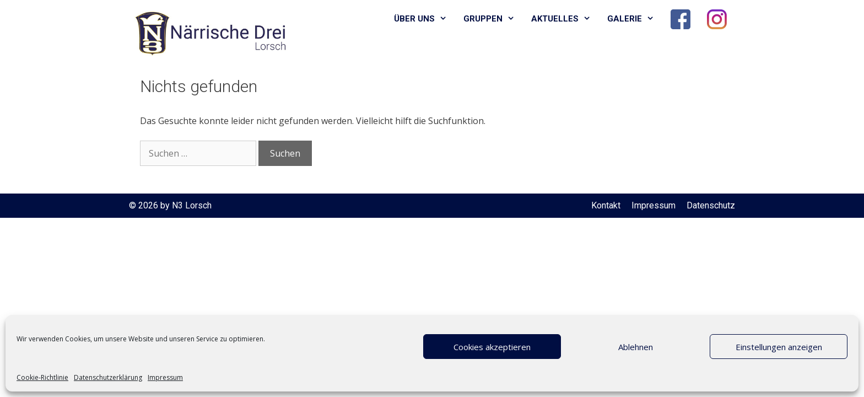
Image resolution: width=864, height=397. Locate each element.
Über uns (424, 19)
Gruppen (493, 19)
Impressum (165, 377)
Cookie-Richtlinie (42, 377)
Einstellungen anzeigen (779, 346)
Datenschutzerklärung (108, 377)
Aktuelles (565, 19)
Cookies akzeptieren (492, 346)
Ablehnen (635, 346)
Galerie (634, 19)
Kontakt (605, 205)
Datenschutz (711, 205)
